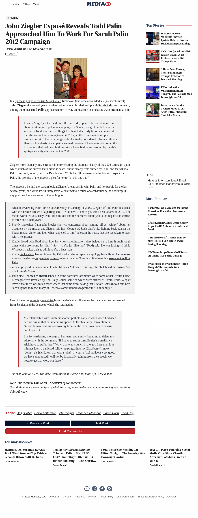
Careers (67, 496)
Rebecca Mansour (88, 413)
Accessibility (106, 496)
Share (12, 54)
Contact (171, 496)
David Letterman (45, 413)
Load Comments (70, 431)
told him (119, 284)
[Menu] (7, 4)
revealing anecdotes (42, 300)
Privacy (92, 496)
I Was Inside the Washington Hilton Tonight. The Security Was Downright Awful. (176, 92)
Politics (26, 4)
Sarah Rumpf (60, 465)
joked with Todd (31, 241)
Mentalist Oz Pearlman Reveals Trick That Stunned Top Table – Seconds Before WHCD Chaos (26, 453)
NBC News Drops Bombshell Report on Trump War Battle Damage (168, 254)
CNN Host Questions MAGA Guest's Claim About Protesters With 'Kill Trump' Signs (176, 56)
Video (37, 4)
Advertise (80, 496)
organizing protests (47, 258)
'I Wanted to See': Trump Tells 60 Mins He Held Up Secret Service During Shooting (166, 241)
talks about (27, 254)
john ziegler (66, 413)
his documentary (57, 207)
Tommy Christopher (15, 49)
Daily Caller (24, 413)
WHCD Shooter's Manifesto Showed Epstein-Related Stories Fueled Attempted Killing (175, 38)
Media (16, 4)
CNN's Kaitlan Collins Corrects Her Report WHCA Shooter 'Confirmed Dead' (168, 226)
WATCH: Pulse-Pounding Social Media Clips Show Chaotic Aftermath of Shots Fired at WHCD (170, 455)
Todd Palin (128, 413)
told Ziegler (49, 224)
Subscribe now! (19, 391)
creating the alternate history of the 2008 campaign (93, 164)
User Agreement (125, 496)
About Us (54, 496)
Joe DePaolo (107, 461)
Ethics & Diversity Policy (151, 496)
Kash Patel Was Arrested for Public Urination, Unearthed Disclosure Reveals (168, 211)
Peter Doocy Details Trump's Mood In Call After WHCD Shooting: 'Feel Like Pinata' (174, 110)
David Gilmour (12, 461)
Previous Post (38, 423)
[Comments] (19, 54)
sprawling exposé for (38, 101)
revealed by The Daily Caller (48, 280)
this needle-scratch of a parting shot (38, 211)
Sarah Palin (105, 105)
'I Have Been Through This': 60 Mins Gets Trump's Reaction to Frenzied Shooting (173, 74)
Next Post (103, 423)
